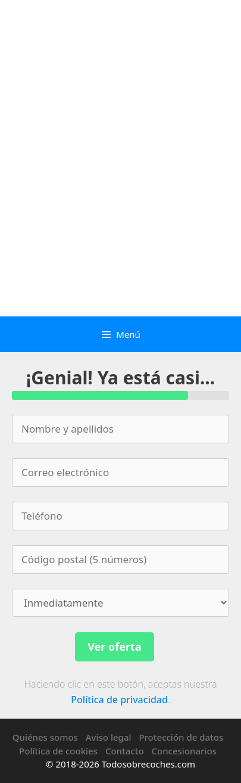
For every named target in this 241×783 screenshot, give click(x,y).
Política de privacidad (119, 699)
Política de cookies (58, 751)
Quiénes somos (45, 737)
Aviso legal (109, 737)
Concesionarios (184, 751)
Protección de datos (181, 737)
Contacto (124, 751)
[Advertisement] (120, 189)
